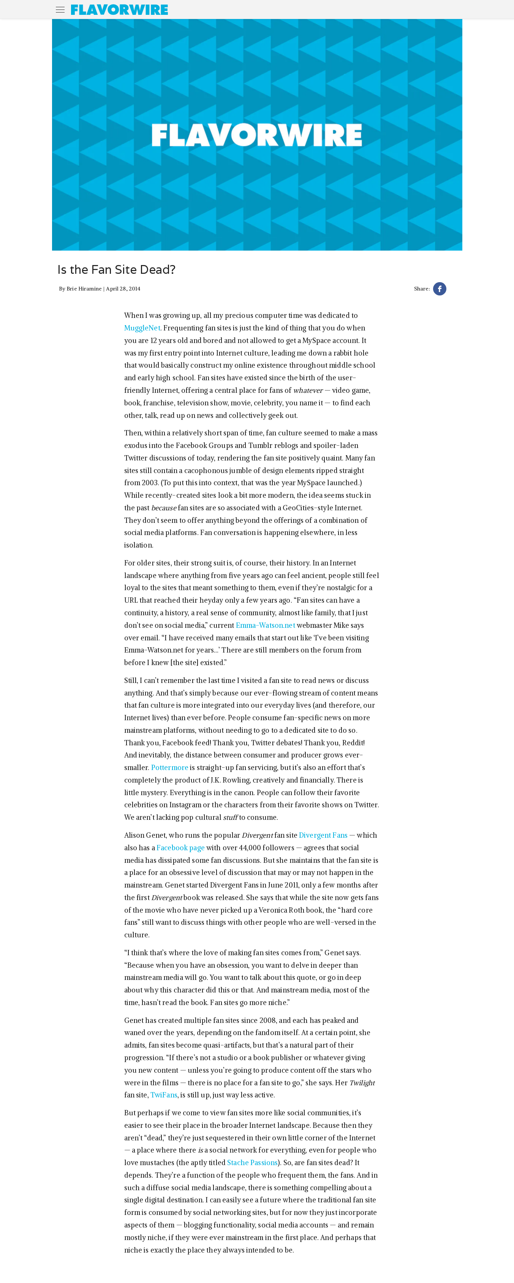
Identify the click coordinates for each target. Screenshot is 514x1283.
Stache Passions (252, 1162)
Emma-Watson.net (265, 625)
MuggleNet (142, 328)
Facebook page (181, 847)
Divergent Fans (323, 835)
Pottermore (169, 767)
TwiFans (163, 1095)
